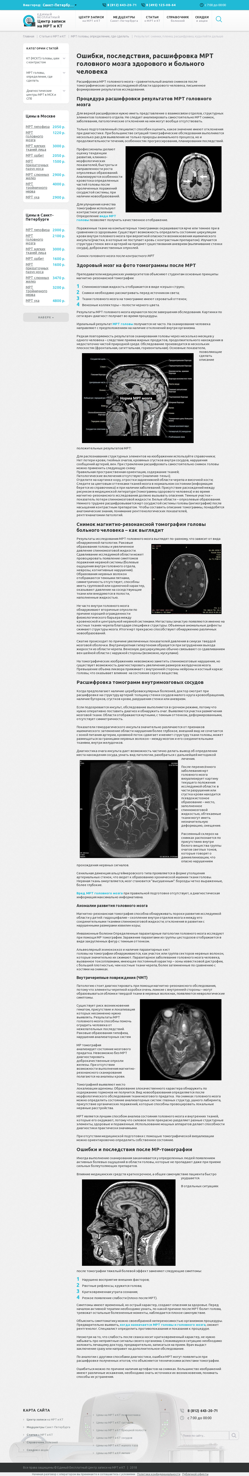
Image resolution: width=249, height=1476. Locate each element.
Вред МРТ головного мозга (100, 893)
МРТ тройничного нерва (36, 187)
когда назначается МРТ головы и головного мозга (163, 1325)
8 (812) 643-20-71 (203, 1411)
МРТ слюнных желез (37, 176)
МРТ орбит (35, 155)
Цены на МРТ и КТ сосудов (114, 1437)
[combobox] (59, 5)
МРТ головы (123, 324)
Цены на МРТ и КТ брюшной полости (121, 1430)
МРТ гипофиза (38, 127)
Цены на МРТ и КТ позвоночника (118, 1414)
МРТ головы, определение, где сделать (100, 36)
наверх (46, 317)
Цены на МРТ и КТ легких (113, 1452)
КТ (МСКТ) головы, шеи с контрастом (42, 60)
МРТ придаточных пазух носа (37, 165)
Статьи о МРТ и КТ (52, 36)
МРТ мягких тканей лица (36, 147)
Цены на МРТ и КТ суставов (114, 1422)
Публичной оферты (195, 1474)
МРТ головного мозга (34, 136)
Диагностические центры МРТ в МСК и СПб (41, 94)
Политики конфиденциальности (158, 1474)
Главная (28, 36)
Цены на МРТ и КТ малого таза (117, 1445)
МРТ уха (32, 197)
